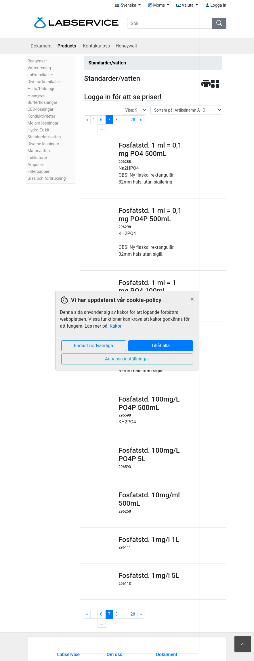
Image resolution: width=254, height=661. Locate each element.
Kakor (115, 326)
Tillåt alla (160, 345)
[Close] (192, 299)
